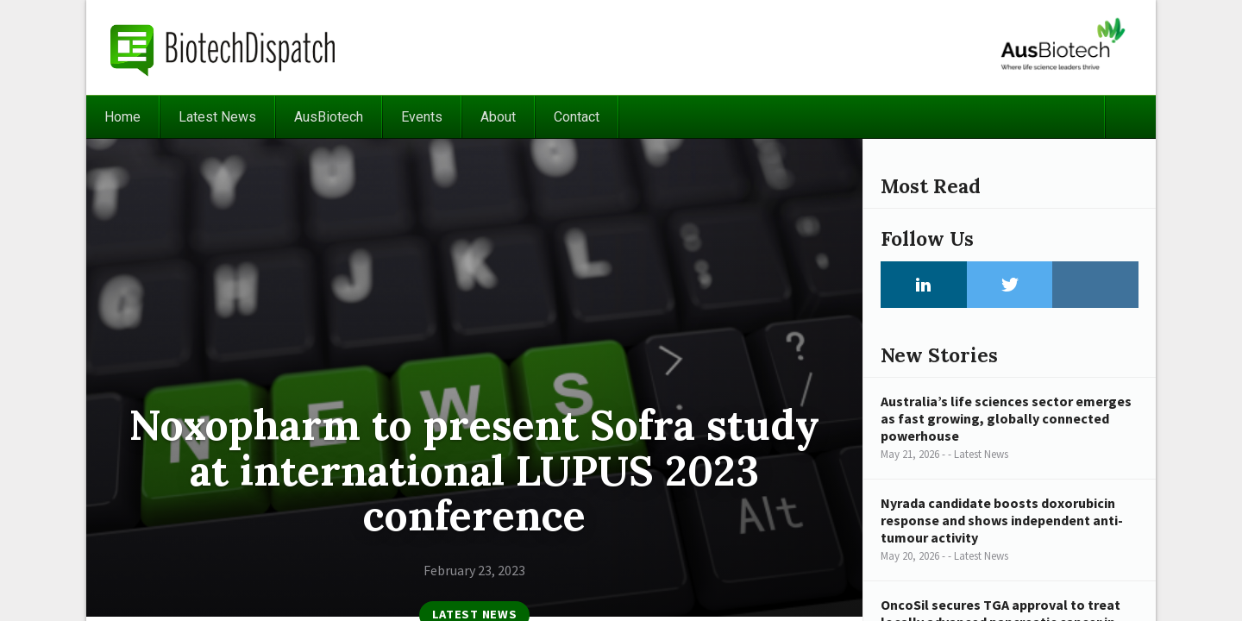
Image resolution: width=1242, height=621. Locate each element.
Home (122, 117)
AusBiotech (328, 117)
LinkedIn (924, 284)
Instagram (1095, 284)
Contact (576, 117)
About (498, 117)
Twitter (1010, 284)
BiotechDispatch (223, 47)
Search (1130, 117)
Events (421, 117)
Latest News (217, 117)
